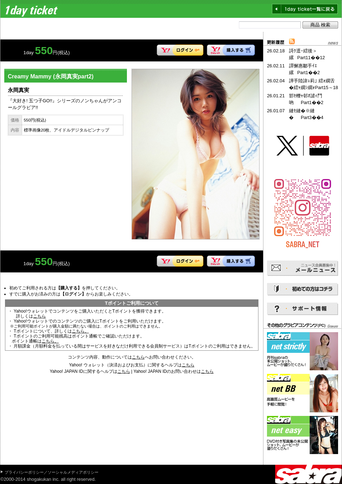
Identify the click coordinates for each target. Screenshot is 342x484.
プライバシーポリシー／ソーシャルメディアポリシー (51, 472)
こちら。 (80, 331)
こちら (39, 316)
